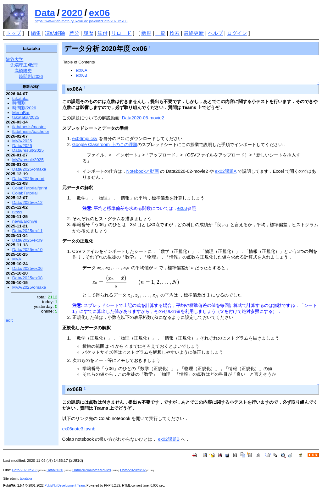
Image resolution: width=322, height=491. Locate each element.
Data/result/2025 (28, 150)
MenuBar (21, 112)
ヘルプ (215, 33)
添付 (102, 33)
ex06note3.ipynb (79, 428)
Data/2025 (22, 145)
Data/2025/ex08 (27, 278)
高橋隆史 (23, 70)
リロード (121, 33)
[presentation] (113, 267)
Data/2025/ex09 (27, 240)
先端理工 (19, 65)
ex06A (81, 70)
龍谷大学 (14, 59)
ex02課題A (225, 171)
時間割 (18, 103)
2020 (72, 13)
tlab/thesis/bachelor (30, 131)
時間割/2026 (31, 76)
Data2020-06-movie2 (143, 117)
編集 (36, 33)
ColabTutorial (25, 193)
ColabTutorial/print (29, 188)
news (17, 212)
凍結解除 (55, 33)
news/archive (24, 221)
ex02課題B (169, 439)
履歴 (88, 33)
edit (9, 320)
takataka (20, 98)
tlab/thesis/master (29, 126)
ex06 (99, 13)
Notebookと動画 (142, 171)
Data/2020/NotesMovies (91, 470)
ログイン (237, 33)
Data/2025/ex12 (27, 202)
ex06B (81, 75)
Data (45, 13)
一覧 (160, 33)
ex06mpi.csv (84, 138)
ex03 (182, 208)
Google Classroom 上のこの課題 (104, 144)
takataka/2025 (25, 117)
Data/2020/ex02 (133, 470)
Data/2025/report (28, 178)
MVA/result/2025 (28, 159)
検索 (174, 33)
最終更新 (194, 33)
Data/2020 (55, 470)
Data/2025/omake (29, 169)
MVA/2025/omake (29, 287)
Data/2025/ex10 (27, 249)
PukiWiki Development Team (64, 485)
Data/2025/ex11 (27, 230)
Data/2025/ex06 (27, 268)
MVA (16, 259)
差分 (74, 33)
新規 (146, 33)
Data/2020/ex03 (24, 470)
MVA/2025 (22, 141)
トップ (13, 33)
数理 (33, 65)
